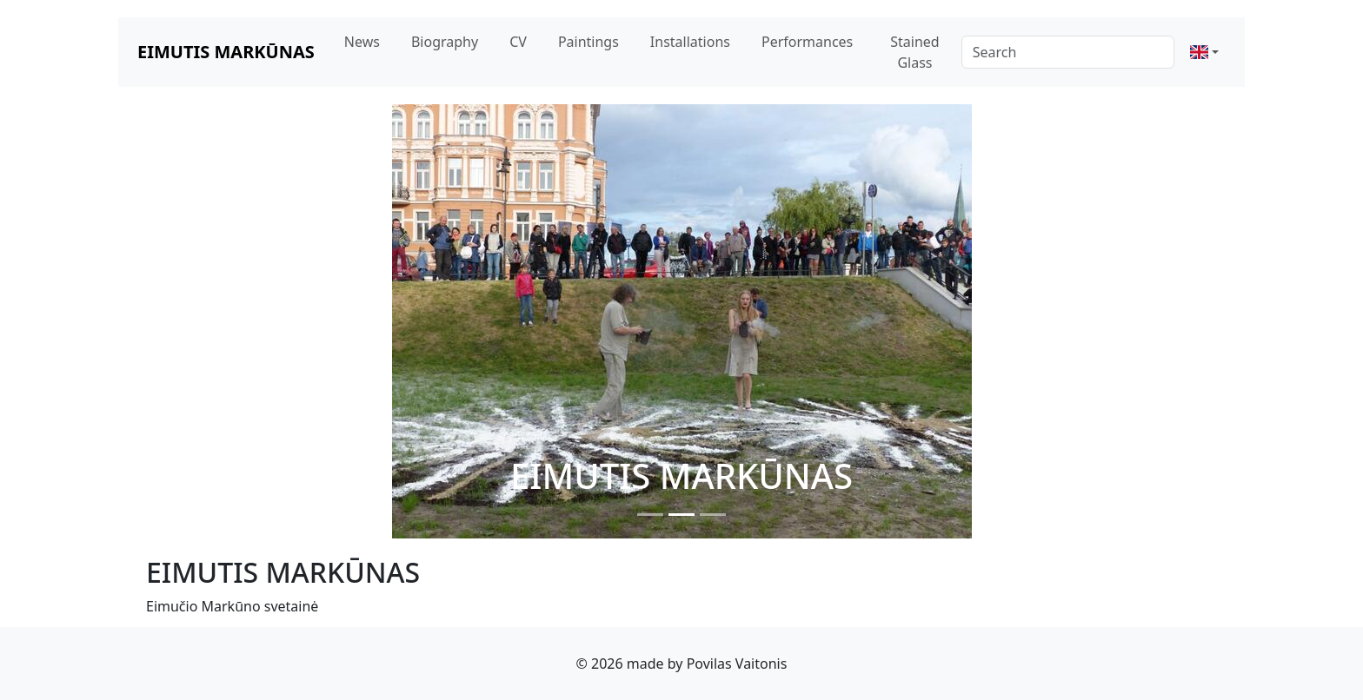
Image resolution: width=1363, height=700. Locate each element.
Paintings (588, 41)
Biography (444, 41)
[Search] (1067, 52)
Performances (807, 41)
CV (518, 41)
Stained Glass (914, 52)
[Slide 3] (713, 515)
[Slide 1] (650, 515)
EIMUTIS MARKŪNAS (226, 51)
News (362, 41)
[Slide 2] (681, 515)
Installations (690, 41)
